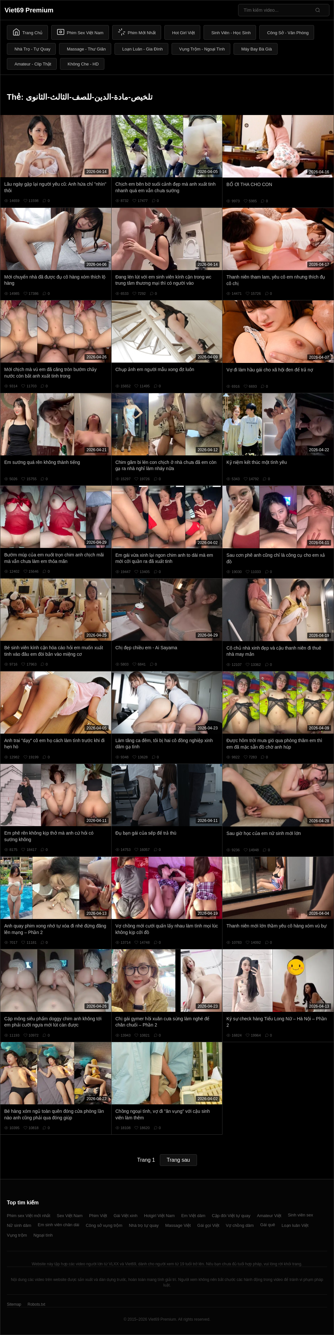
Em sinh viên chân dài (58, 1224)
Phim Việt (98, 1215)
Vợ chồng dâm (239, 1225)
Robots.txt (36, 1304)
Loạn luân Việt (294, 1225)
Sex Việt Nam (70, 1215)
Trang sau (178, 1160)
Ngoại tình (43, 1235)
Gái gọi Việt (208, 1225)
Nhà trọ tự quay (144, 1225)
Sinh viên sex (300, 1215)
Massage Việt (178, 1225)
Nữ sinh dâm (19, 1225)
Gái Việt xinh (125, 1215)
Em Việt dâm (193, 1215)
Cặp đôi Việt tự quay (231, 1215)
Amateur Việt (269, 1215)
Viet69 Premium (29, 10)
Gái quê (267, 1224)
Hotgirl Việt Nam (159, 1215)
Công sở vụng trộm (104, 1225)
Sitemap (14, 1304)
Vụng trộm (17, 1235)
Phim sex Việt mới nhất (28, 1215)
